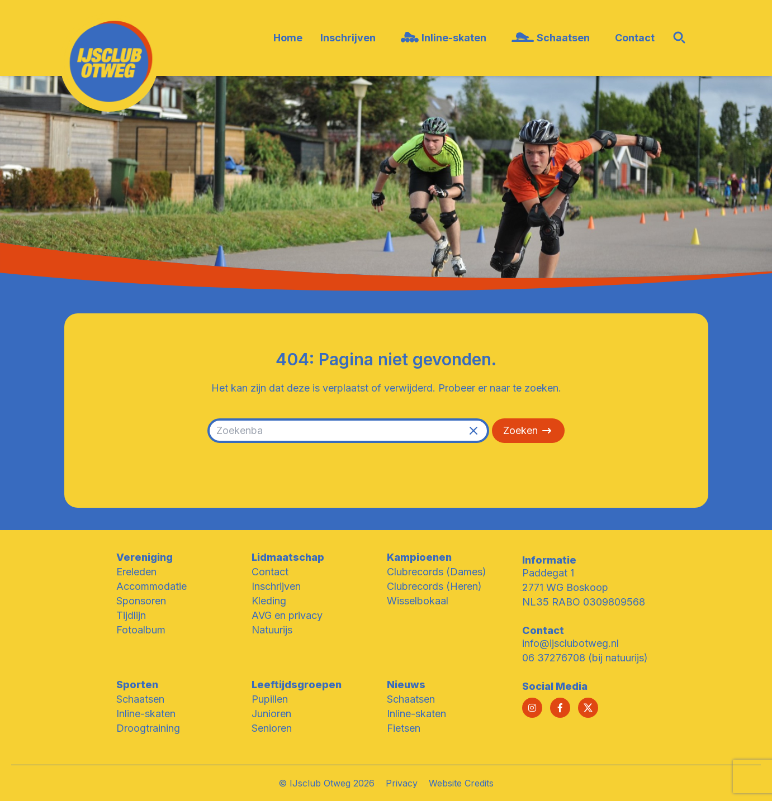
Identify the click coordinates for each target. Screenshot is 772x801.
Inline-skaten (146, 713)
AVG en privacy (287, 615)
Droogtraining (148, 728)
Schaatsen (140, 699)
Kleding (269, 601)
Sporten (137, 684)
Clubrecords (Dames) (436, 572)
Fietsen (403, 728)
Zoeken (528, 430)
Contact (270, 572)
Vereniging (144, 557)
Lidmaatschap (288, 557)
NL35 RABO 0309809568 (583, 602)
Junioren (271, 713)
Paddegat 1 (548, 573)
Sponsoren (141, 601)
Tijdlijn (131, 615)
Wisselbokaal (417, 601)
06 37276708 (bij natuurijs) (585, 658)
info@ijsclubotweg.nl (570, 643)
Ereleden (136, 572)
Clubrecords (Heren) (434, 586)
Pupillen (270, 699)
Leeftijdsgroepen (297, 684)
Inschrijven (276, 586)
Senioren (272, 728)
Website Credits (461, 783)
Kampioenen (419, 557)
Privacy (402, 783)
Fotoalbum (140, 630)
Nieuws (406, 684)
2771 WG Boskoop (565, 587)
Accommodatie (151, 586)
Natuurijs (272, 630)
